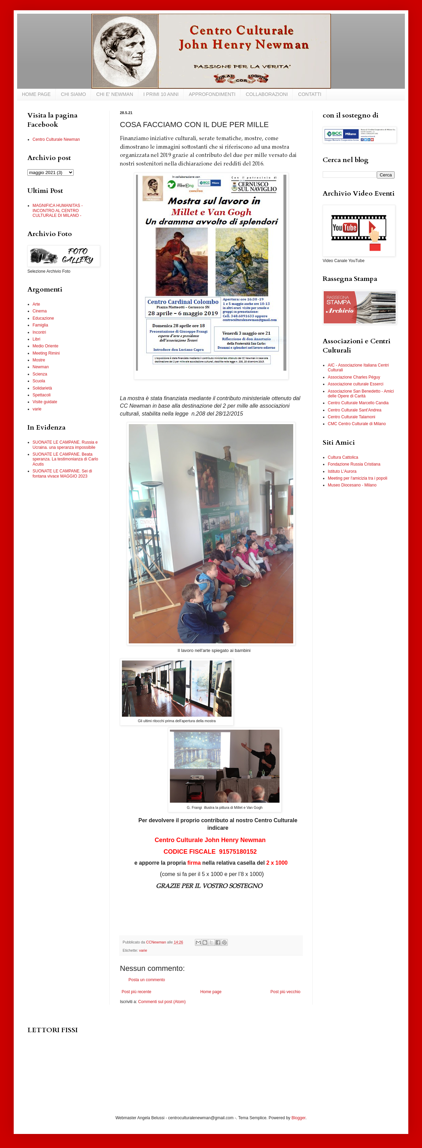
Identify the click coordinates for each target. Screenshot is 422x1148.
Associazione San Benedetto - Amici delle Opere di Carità (361, 393)
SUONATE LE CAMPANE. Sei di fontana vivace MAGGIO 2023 (62, 473)
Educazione (43, 318)
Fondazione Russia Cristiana (354, 464)
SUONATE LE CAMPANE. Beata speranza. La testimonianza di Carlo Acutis (65, 459)
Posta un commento (146, 979)
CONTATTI (309, 94)
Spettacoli (42, 395)
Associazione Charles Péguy (354, 377)
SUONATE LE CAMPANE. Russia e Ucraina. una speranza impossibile (65, 444)
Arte (36, 304)
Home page (211, 991)
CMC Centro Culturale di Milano (357, 423)
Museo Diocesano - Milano (352, 485)
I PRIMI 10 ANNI (161, 94)
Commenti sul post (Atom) (162, 1001)
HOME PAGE (36, 94)
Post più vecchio (285, 991)
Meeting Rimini (46, 353)
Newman (41, 367)
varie (143, 950)
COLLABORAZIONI (267, 94)
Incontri (39, 332)
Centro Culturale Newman (56, 139)
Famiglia (40, 325)
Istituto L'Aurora (342, 471)
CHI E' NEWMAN (114, 94)
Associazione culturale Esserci (355, 384)
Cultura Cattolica (343, 457)
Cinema (40, 311)
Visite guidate (45, 401)
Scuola (39, 381)
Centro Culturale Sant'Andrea (354, 410)
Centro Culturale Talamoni (351, 417)
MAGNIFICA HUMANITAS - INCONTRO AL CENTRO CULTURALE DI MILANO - (58, 210)
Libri (36, 339)
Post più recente (136, 991)
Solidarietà (42, 388)
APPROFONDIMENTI (212, 94)
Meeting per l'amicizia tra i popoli (357, 478)
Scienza (40, 374)
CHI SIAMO (73, 94)
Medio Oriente (45, 346)
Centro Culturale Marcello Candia (358, 402)
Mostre (39, 360)
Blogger (298, 1117)
